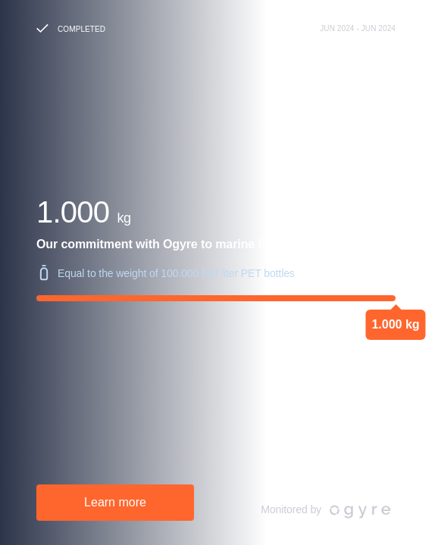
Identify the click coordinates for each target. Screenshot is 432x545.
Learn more (115, 502)
